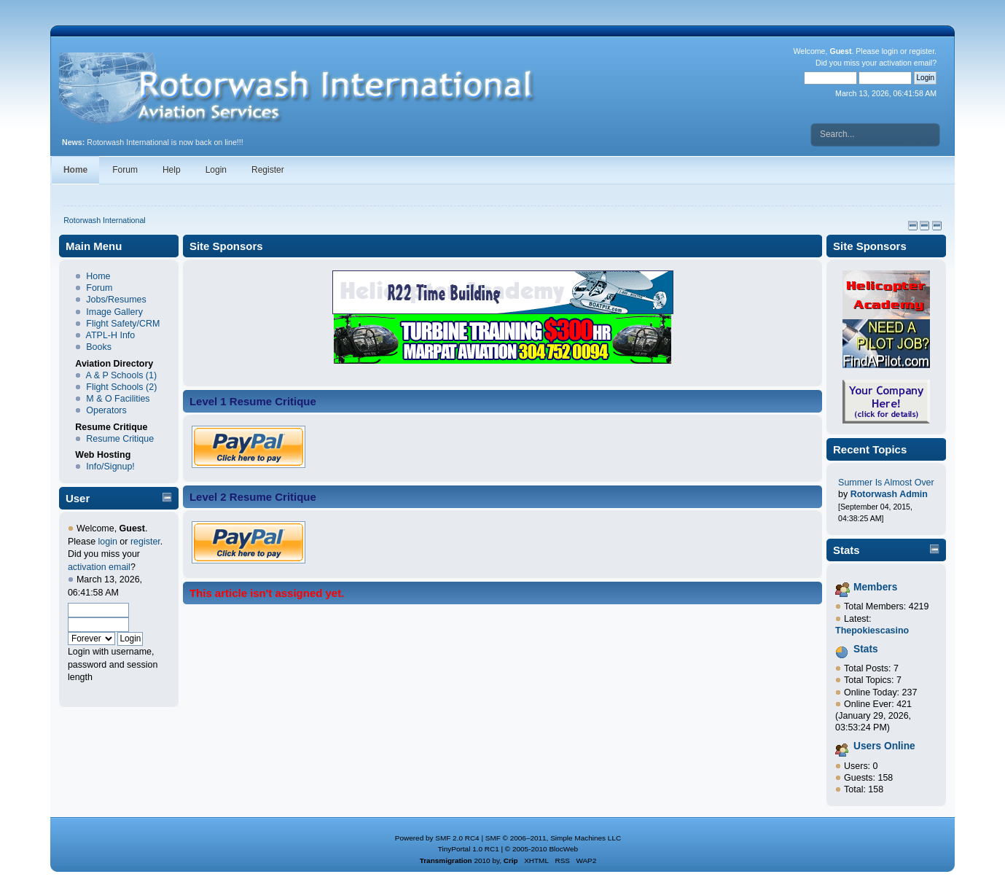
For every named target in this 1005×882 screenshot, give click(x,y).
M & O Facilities (117, 399)
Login (216, 170)
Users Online (884, 746)
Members (875, 587)
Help (172, 170)
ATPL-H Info (111, 335)
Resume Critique (120, 439)
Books (99, 347)
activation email (905, 62)
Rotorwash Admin (889, 494)
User (78, 498)
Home (75, 170)
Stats (846, 550)
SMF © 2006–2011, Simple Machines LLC (553, 838)
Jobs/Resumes (116, 299)
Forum (125, 170)
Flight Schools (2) (121, 387)
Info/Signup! (110, 466)
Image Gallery (114, 312)
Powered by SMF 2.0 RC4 (437, 838)
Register (267, 170)
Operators (106, 410)
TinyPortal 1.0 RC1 (468, 849)
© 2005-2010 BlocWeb (541, 849)
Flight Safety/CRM (123, 324)
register (921, 51)
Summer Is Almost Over (886, 482)
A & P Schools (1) (121, 375)
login (890, 51)
